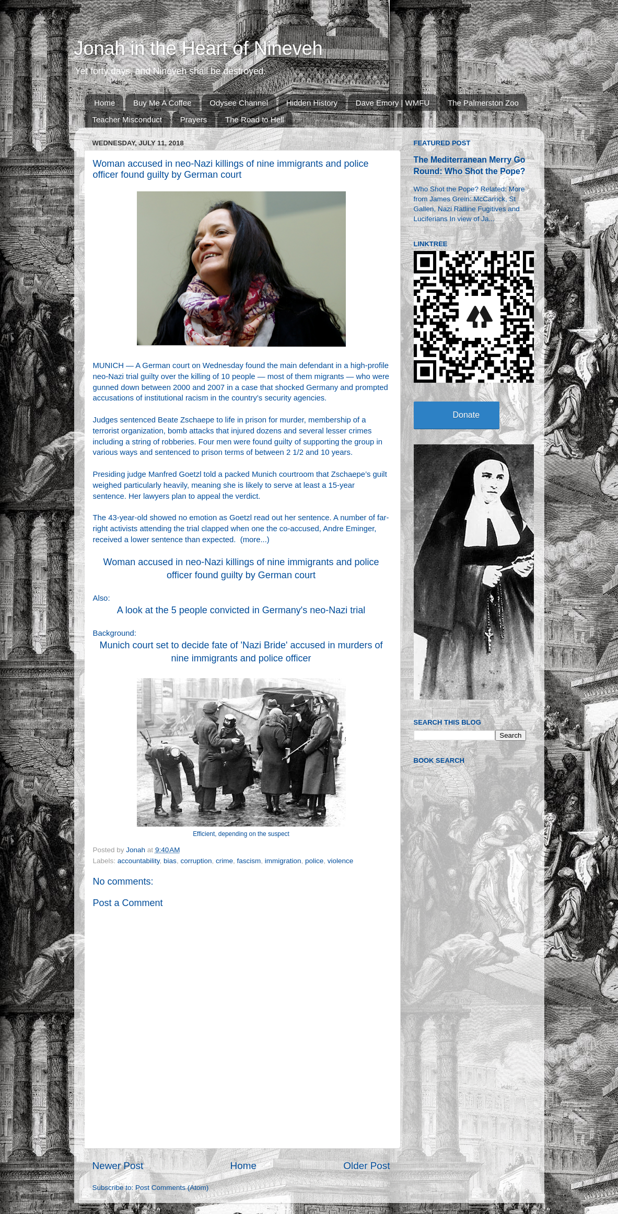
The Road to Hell (254, 119)
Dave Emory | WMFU (392, 102)
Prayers (193, 119)
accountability (139, 861)
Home (104, 102)
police (314, 861)
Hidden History (311, 102)
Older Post (366, 1165)
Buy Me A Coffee (162, 102)
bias (170, 861)
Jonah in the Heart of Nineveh (198, 48)
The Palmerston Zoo (483, 102)
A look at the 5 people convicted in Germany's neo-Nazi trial (241, 610)
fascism (249, 861)
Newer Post (118, 1165)
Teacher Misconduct (127, 119)
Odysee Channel (238, 102)
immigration (283, 861)
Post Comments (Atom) (171, 1188)
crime (224, 861)
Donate (466, 414)
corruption (196, 861)
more (252, 539)
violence (341, 861)
